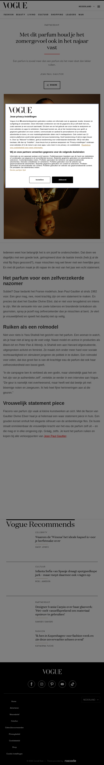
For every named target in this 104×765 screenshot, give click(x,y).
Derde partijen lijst (18, 170)
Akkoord (62, 180)
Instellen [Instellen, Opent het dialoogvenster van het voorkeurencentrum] (40, 180)
